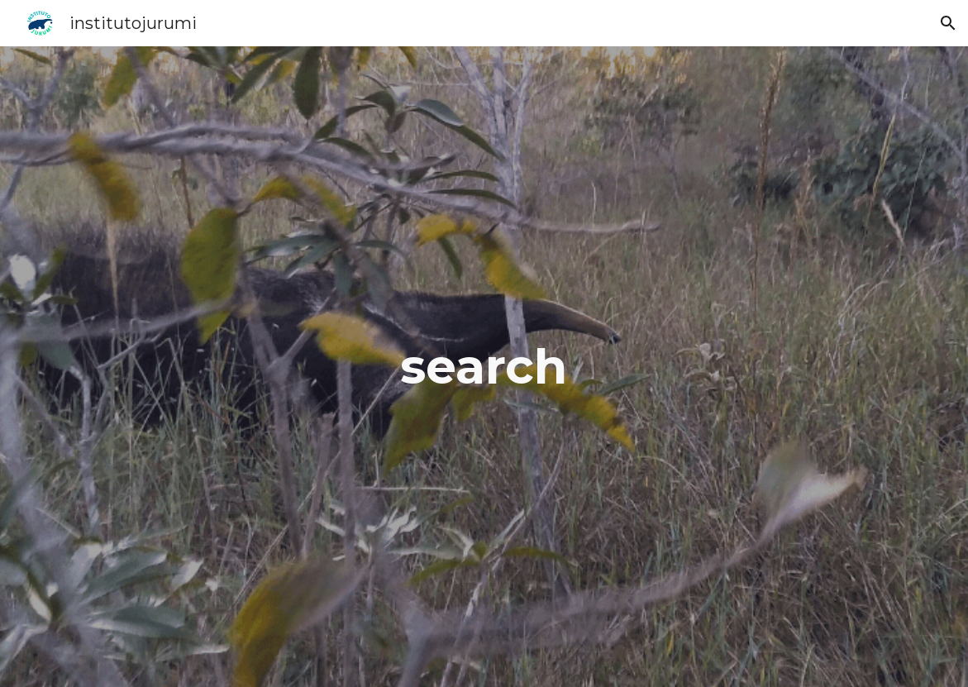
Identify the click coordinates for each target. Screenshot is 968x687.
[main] (484, 366)
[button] (948, 23)
